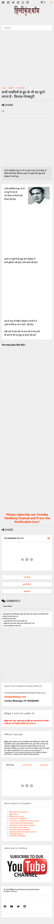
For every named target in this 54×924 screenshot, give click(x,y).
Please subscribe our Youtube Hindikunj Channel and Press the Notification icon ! (27, 518)
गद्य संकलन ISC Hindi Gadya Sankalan (22, 825)
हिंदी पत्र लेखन (13, 814)
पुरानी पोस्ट (27, 584)
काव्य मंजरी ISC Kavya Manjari (19, 827)
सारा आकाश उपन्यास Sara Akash (19, 830)
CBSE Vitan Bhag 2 (16, 834)
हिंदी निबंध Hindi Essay (16, 816)
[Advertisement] (28, 20)
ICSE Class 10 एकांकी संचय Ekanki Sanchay (24, 821)
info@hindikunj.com (15, 696)
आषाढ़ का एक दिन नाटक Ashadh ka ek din (22, 832)
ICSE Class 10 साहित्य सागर (18, 819)
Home (3, 88)
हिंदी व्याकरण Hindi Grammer (18, 812)
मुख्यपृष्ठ (27, 591)
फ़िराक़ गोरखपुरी (21, 88)
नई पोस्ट (27, 577)
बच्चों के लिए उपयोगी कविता (17, 836)
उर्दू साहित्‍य (11, 88)
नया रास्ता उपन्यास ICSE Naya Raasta (21, 823)
